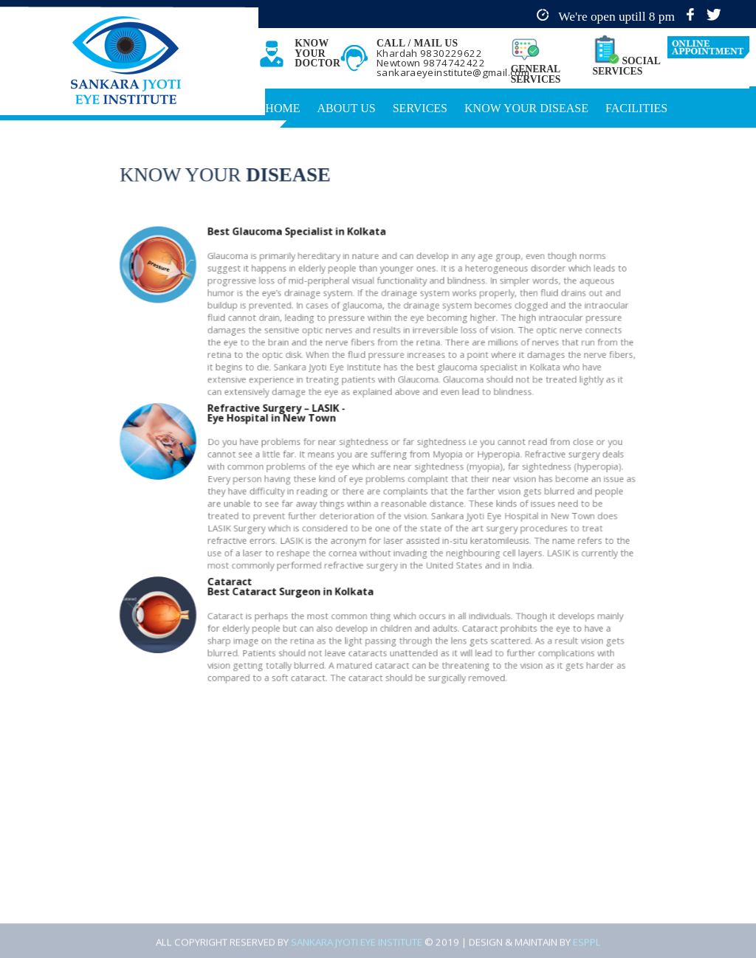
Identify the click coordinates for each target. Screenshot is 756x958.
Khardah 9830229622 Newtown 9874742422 (431, 57)
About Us (346, 108)
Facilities (636, 108)
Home (282, 108)
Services (420, 108)
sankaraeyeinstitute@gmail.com (453, 72)
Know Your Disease (526, 108)
